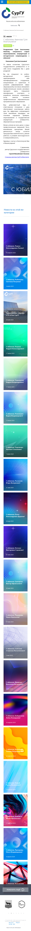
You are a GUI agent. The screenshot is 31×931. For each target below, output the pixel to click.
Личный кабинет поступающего (18, 2)
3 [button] (14, 913)
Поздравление (7, 45)
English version (14, 25)
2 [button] (11, 913)
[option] (9, 905)
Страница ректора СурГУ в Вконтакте (17, 157)
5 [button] (19, 913)
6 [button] (21, 913)
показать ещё (13, 890)
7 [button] (23, 913)
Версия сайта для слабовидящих (15, 21)
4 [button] (16, 913)
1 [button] (9, 913)
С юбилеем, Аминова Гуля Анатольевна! (13, 30)
